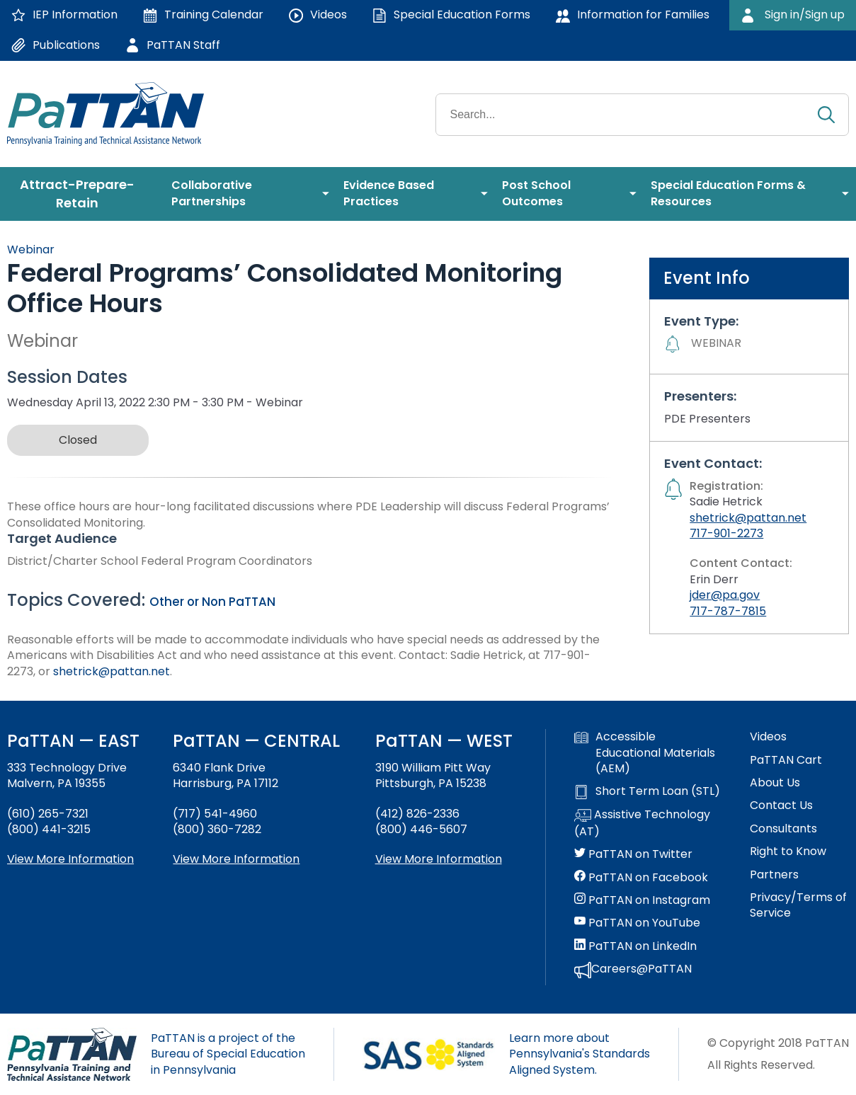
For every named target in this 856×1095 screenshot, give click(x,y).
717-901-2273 (726, 533)
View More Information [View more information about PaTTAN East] (70, 859)
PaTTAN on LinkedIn (635, 946)
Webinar (31, 249)
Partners (774, 875)
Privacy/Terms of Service (798, 905)
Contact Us (781, 805)
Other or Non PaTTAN (212, 601)
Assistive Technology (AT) (642, 823)
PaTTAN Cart (786, 760)
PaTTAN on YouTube (637, 923)
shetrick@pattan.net (111, 671)
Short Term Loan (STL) (647, 791)
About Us (775, 783)
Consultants (783, 829)
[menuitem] (82, 194)
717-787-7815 (728, 611)
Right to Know (788, 851)
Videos (768, 737)
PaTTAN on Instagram (642, 900)
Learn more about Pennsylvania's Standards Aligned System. (579, 1054)
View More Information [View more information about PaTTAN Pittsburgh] (438, 859)
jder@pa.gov (725, 595)
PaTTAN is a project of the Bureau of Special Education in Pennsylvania (228, 1054)
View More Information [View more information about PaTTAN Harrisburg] (236, 859)
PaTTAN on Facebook (641, 877)
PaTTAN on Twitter (633, 854)
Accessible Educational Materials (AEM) (644, 752)
